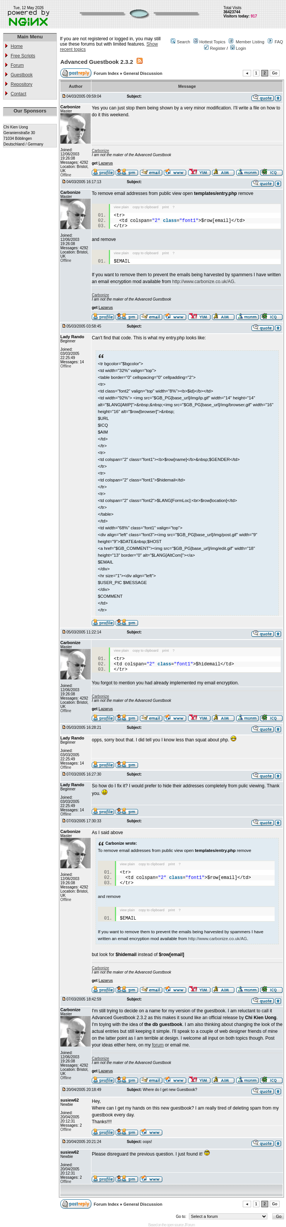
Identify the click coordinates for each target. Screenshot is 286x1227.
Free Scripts (23, 56)
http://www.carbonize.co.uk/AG (203, 281)
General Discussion (142, 73)
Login (238, 48)
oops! (147, 1142)
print (165, 207)
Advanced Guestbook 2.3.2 (96, 62)
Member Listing (250, 42)
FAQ (279, 42)
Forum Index (107, 73)
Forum (17, 65)
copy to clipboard (146, 207)
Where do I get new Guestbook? (170, 1090)
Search (183, 42)
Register (214, 48)
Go (274, 73)
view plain (121, 207)
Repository (21, 84)
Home (17, 46)
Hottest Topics (212, 42)
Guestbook (22, 75)
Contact (18, 94)
